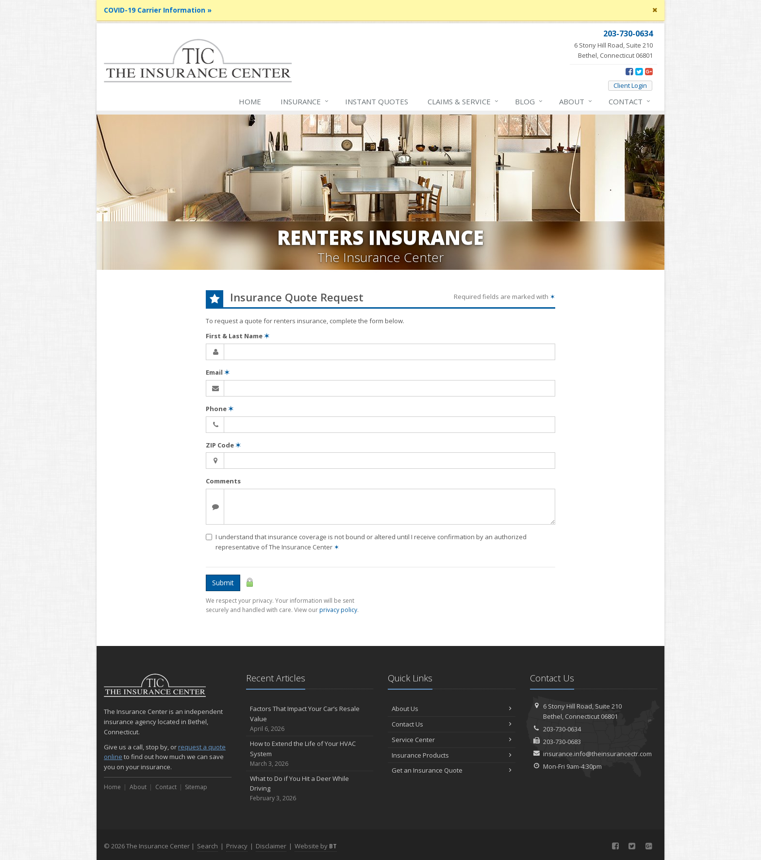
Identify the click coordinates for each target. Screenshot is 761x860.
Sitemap (196, 787)
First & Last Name (237, 335)
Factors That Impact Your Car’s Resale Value (310, 718)
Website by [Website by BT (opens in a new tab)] (316, 846)
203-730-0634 (562, 729)
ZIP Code (223, 445)
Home (250, 101)
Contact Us (452, 724)
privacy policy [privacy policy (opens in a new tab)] (338, 610)
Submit (223, 582)
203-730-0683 (562, 741)
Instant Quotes (376, 101)
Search (207, 846)
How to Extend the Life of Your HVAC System (310, 753)
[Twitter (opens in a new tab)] (639, 71)
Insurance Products (452, 755)
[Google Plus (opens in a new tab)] (648, 71)
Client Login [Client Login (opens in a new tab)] (630, 85)
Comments (223, 481)
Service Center (452, 739)
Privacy (237, 846)
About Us (452, 708)
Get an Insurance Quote (452, 770)
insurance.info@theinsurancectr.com (597, 753)
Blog (529, 101)
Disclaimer (271, 846)
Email (218, 372)
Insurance (305, 101)
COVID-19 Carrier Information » (158, 10)
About (576, 101)
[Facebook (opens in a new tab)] (629, 71)
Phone (219, 408)
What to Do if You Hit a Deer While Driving (310, 788)
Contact (630, 101)
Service (463, 101)
